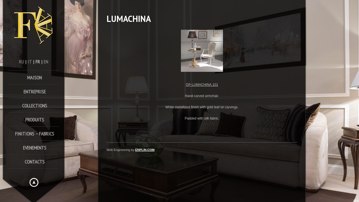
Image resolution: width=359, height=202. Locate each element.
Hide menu (34, 182)
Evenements (34, 147)
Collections (34, 105)
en (46, 61)
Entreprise (35, 91)
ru (21, 61)
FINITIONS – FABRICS (34, 133)
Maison (34, 77)
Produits (34, 119)
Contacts (35, 162)
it (30, 61)
